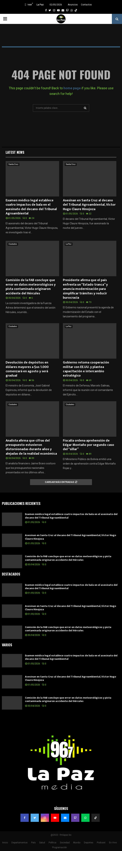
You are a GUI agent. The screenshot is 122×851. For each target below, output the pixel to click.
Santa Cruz (13, 164)
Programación (59, 847)
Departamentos (19, 842)
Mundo (76, 842)
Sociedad (65, 842)
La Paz (69, 244)
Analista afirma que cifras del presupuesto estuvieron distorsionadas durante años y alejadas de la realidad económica (31, 447)
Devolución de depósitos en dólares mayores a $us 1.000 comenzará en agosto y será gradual (27, 369)
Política (52, 842)
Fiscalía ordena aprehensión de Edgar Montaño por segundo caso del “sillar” (88, 445)
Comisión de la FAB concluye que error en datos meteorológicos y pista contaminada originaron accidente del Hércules (31, 286)
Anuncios (73, 4)
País (33, 842)
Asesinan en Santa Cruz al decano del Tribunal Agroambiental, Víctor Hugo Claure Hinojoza (89, 205)
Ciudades (12, 244)
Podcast (101, 842)
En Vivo (113, 842)
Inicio (5, 842)
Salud (42, 842)
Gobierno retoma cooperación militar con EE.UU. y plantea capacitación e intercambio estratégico (86, 369)
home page (72, 88)
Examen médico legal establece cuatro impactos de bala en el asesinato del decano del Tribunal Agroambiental (31, 207)
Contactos (86, 4)
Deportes (88, 842)
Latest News (15, 152)
